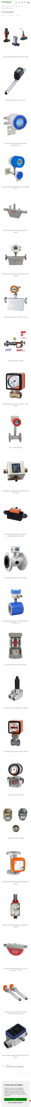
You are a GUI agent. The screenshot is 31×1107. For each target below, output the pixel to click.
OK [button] (15, 1099)
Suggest (11, 15)
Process (13, 6)
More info (19, 15)
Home (3, 6)
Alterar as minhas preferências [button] (15, 1102)
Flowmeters (19, 6)
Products (8, 6)
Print (4, 15)
